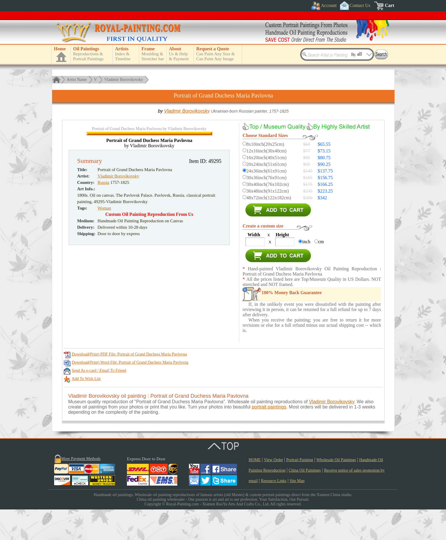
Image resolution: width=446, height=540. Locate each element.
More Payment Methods (80, 489)
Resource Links (273, 511)
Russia (103, 304)
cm (321, 241)
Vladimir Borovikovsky (123, 79)
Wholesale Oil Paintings (336, 490)
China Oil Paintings (305, 501)
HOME (255, 490)
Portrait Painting (299, 490)
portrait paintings (269, 437)
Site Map (297, 511)
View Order (273, 490)
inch (306, 241)
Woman (104, 329)
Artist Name (77, 79)
